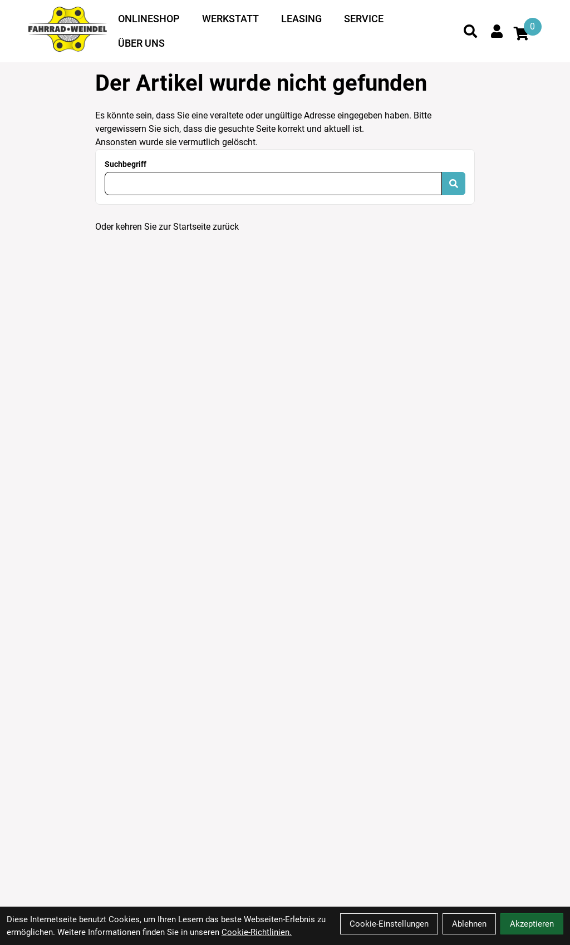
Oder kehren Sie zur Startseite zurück (167, 226)
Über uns (141, 43)
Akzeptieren (532, 924)
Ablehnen (469, 924)
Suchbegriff (125, 164)
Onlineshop (149, 18)
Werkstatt (230, 18)
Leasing (301, 18)
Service (364, 18)
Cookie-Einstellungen (389, 924)
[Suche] (470, 31)
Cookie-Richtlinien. (257, 932)
